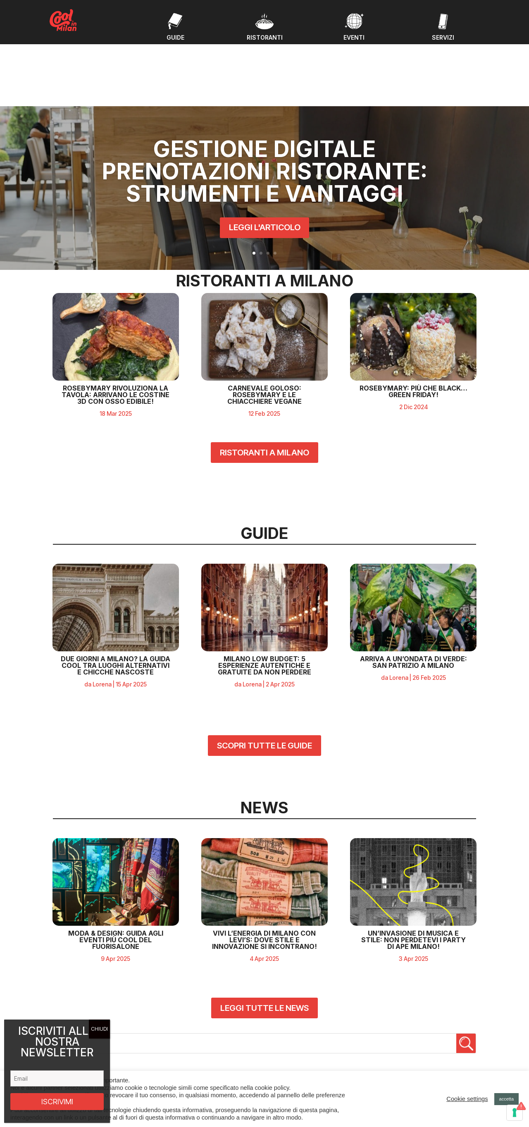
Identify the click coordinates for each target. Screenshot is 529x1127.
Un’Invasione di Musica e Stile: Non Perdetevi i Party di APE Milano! (413, 873)
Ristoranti (176, 1053)
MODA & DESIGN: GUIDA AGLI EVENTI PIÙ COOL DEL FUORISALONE (115, 873)
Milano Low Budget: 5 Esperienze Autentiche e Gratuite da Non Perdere (264, 598)
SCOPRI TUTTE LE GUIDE (264, 679)
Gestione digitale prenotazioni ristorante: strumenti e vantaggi (264, 117)
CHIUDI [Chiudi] (99, 1029)
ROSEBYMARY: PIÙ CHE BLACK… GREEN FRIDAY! (413, 324)
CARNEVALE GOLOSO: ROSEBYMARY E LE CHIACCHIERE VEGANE (264, 328)
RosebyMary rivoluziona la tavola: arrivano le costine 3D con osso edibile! (115, 328)
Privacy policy (408, 1059)
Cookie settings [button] (467, 1099)
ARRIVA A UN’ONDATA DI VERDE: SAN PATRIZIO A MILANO (413, 595)
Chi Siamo (177, 1063)
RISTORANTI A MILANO (264, 386)
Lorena (102, 617)
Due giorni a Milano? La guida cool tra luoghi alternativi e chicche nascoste (115, 598)
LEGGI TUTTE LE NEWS (264, 941)
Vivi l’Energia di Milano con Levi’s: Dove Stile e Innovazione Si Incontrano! (264, 873)
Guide (172, 1043)
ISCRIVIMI (57, 1101)
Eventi (172, 1033)
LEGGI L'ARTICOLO (264, 174)
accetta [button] (506, 1098)
